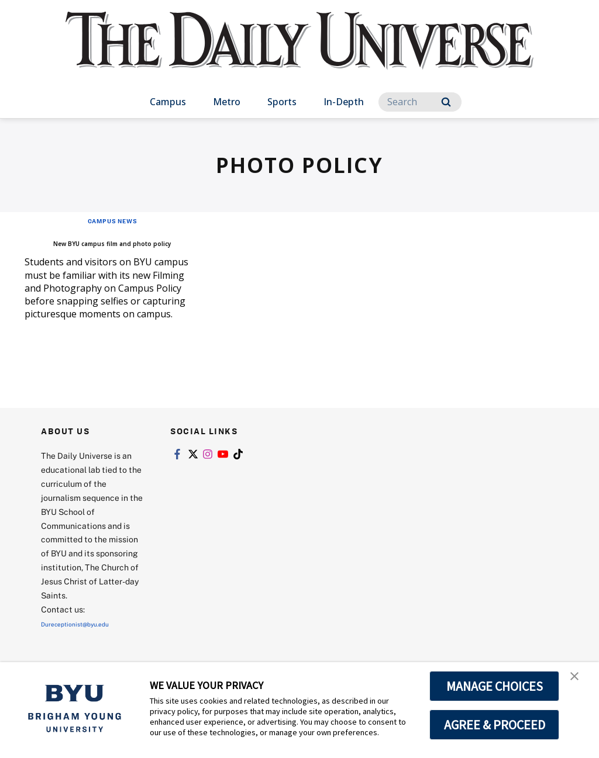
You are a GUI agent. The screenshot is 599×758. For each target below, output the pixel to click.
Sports (282, 101)
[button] (579, 683)
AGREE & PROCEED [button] (494, 725)
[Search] (420, 102)
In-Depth (343, 101)
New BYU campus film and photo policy (100, 249)
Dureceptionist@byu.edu (88, 641)
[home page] (299, 52)
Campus (168, 101)
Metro (226, 101)
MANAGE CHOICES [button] (494, 686)
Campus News (112, 220)
